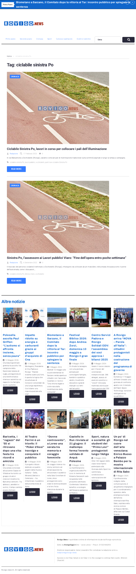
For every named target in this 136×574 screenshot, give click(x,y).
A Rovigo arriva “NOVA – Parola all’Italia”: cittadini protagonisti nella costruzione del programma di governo (123, 353)
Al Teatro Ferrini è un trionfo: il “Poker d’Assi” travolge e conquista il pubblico (34, 447)
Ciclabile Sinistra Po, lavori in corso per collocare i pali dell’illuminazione (57, 149)
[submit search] (128, 40)
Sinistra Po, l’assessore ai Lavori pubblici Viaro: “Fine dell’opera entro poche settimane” (66, 258)
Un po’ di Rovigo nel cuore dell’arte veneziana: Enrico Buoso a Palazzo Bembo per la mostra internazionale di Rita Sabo (123, 454)
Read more (16, 169)
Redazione (14, 154)
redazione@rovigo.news (67, 553)
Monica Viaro (30, 274)
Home (9, 56)
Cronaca (15, 76)
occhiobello (40, 162)
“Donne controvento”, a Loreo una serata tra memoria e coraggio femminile (56, 447)
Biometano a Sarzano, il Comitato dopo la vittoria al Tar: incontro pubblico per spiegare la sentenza (56, 349)
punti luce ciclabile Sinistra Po (56, 162)
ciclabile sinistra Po (17, 162)
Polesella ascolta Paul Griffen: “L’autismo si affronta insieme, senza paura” (11, 346)
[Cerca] (108, 40)
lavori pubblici (30, 162)
